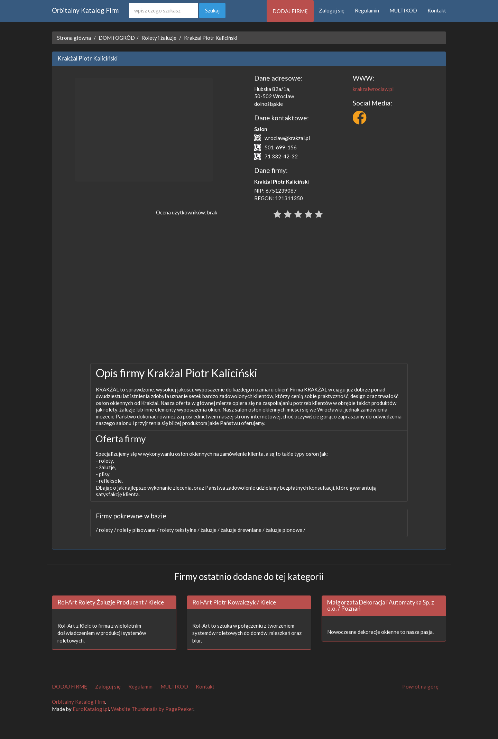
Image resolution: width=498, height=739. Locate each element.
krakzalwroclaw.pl (373, 89)
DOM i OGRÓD (117, 38)
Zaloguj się (331, 10)
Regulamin (367, 10)
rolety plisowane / (137, 530)
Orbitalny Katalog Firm (85, 10)
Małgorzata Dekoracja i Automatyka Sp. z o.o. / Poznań (380, 605)
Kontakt (436, 10)
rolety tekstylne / (179, 530)
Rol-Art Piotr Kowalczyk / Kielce (234, 602)
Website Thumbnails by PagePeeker (152, 709)
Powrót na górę (420, 686)
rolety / (107, 530)
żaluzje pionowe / (285, 530)
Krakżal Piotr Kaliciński (210, 38)
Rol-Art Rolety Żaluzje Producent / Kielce (110, 602)
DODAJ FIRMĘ (290, 11)
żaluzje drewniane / (242, 530)
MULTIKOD (403, 10)
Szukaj (212, 10)
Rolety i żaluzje (158, 38)
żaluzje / (210, 530)
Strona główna (74, 38)
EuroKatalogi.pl (91, 709)
